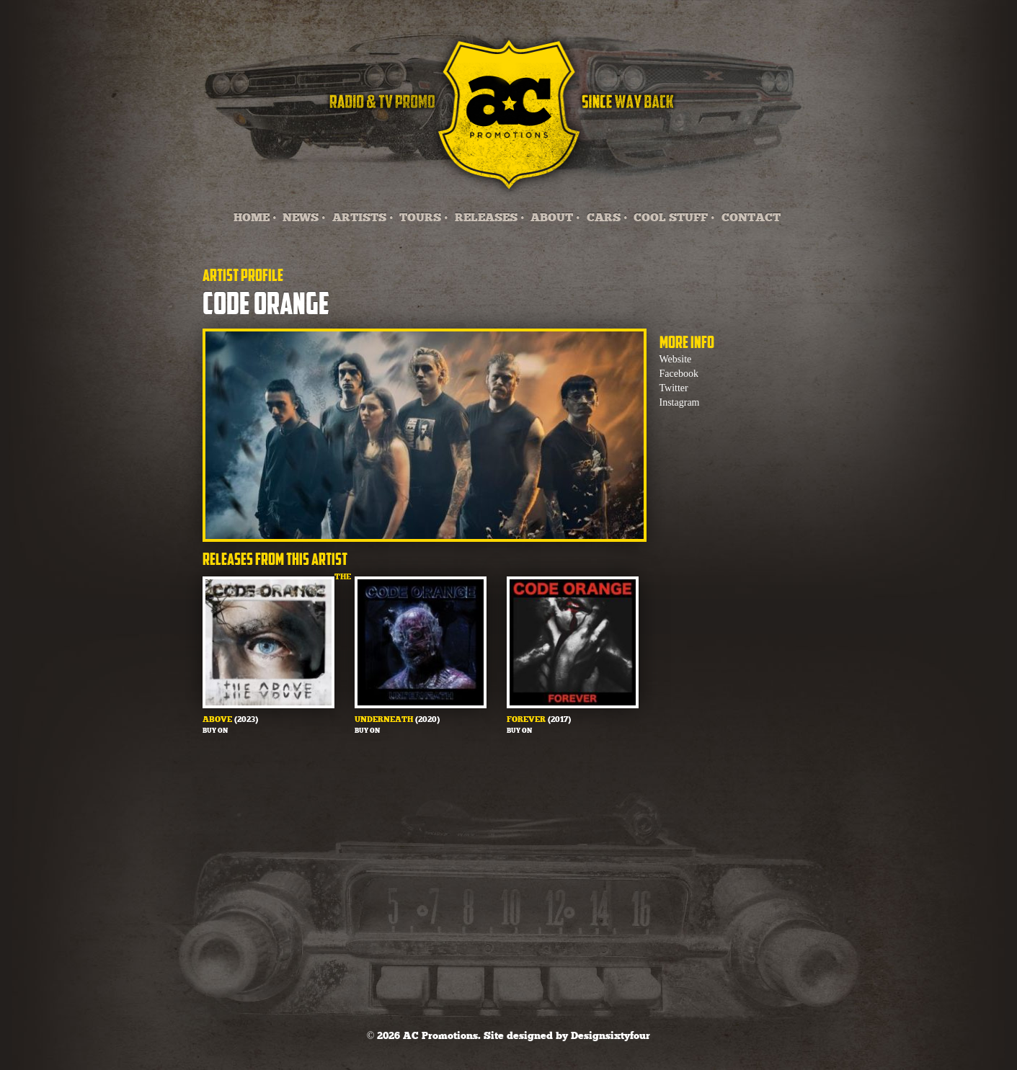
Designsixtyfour (610, 1036)
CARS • (607, 218)
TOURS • (423, 218)
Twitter (674, 388)
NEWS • (304, 218)
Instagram (680, 402)
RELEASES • (490, 218)
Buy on (215, 731)
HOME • (255, 218)
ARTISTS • (363, 218)
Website (676, 359)
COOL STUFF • (674, 218)
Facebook (679, 373)
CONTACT (751, 218)
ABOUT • (555, 218)
